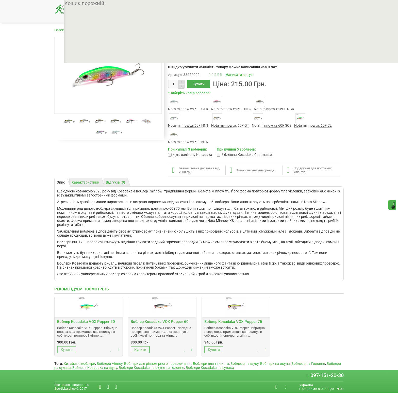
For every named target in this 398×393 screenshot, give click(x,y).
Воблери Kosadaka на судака (210, 368)
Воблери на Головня (308, 364)
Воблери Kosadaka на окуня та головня (151, 368)
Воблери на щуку (244, 364)
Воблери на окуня (275, 364)
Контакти (205, 5)
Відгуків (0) (115, 182)
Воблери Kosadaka (148, 30)
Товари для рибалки (91, 30)
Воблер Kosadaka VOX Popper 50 (86, 321)
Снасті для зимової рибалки (250, 17)
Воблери (120, 30)
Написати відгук (239, 75)
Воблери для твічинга (211, 364)
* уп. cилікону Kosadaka (192, 155)
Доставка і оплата (160, 5)
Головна (61, 30)
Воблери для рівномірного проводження (157, 364)
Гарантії (186, 5)
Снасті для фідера (194, 17)
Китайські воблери (79, 364)
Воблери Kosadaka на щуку (94, 368)
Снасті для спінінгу (147, 17)
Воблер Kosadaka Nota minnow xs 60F (201, 30)
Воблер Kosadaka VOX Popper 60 (160, 321)
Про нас (134, 5)
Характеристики (85, 182)
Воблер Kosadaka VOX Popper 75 (233, 321)
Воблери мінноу (110, 364)
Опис (61, 182)
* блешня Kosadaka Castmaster (247, 155)
